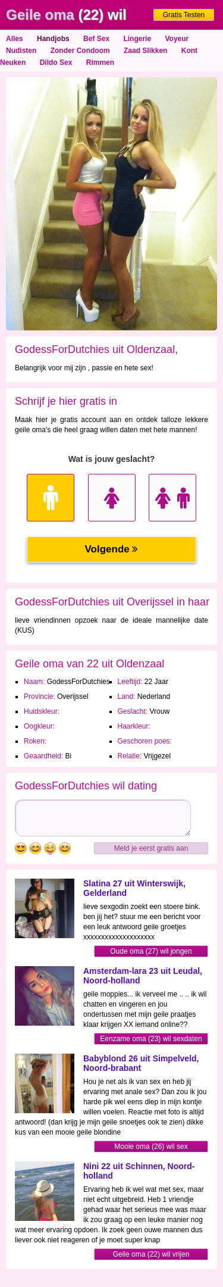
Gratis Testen (184, 15)
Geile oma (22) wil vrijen (151, 1254)
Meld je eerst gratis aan (151, 848)
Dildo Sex (56, 62)
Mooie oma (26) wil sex (150, 1146)
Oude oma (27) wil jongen (150, 951)
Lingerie (137, 39)
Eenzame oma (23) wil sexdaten (151, 1039)
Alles (14, 39)
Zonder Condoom (80, 50)
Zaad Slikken (145, 50)
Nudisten (21, 50)
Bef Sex (96, 39)
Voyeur (177, 39)
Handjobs (53, 39)
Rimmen (100, 62)
